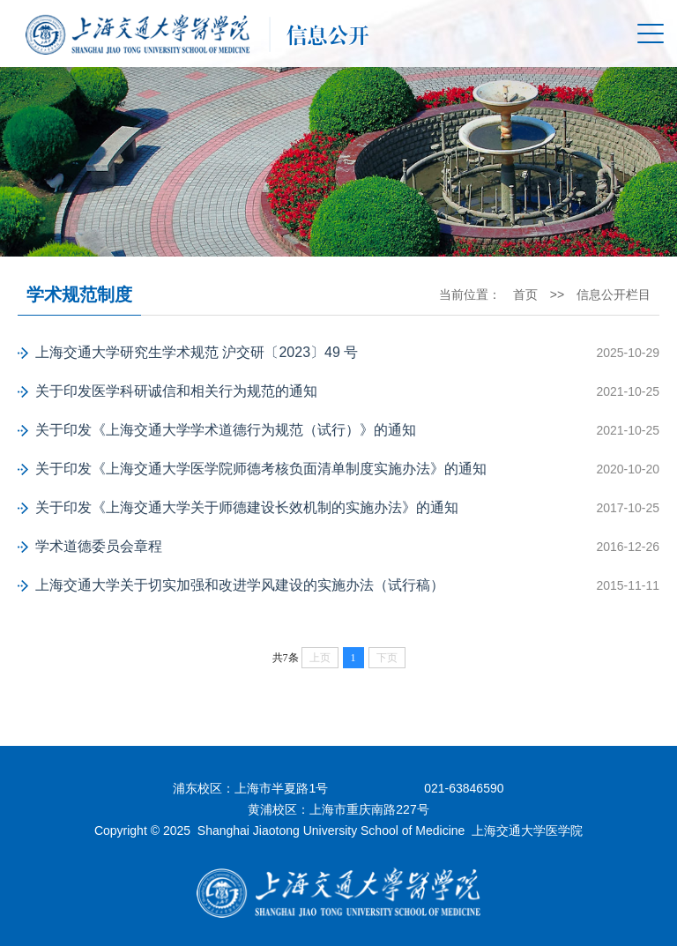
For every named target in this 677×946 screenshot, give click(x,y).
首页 (525, 294)
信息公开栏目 (614, 294)
